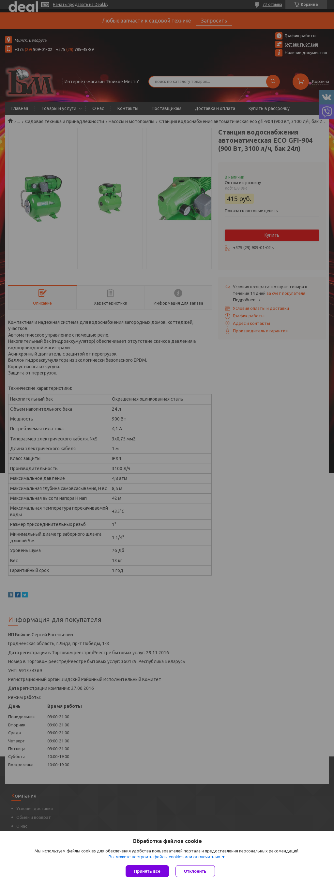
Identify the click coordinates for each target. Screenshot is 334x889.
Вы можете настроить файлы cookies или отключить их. (164, 856)
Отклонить (195, 871)
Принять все (147, 871)
